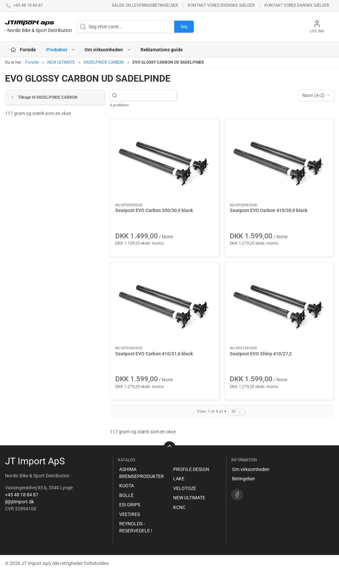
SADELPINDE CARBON (104, 62)
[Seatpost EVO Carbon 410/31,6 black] (164, 304)
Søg (183, 26)
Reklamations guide (162, 49)
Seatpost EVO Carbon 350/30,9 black (154, 210)
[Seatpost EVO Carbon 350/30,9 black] (164, 161)
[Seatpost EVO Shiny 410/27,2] (279, 304)
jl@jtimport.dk (19, 501)
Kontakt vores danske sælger (296, 5)
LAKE (178, 478)
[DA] (38, 26)
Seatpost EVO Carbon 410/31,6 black (154, 353)
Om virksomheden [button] (108, 49)
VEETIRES (129, 514)
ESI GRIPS (129, 504)
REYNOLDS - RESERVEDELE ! (135, 527)
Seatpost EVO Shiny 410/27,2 (261, 353)
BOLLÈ (126, 495)
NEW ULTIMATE (61, 62)
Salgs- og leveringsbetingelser (145, 5)
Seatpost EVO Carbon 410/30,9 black (268, 210)
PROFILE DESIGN (191, 469)
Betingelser (243, 478)
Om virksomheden (250, 469)
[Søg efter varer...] (146, 95)
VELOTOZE (184, 488)
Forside (32, 62)
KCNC (179, 507)
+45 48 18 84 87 (21, 494)
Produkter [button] (61, 49)
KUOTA (126, 485)
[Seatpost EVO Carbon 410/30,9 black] (279, 161)
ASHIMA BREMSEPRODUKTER (141, 473)
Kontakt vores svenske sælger (221, 5)
